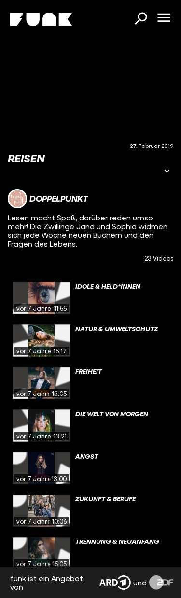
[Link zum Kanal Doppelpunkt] (48, 198)
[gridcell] (90, 298)
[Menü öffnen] (163, 18)
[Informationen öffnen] (167, 172)
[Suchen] (140, 19)
